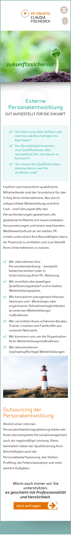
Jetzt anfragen (28, 506)
